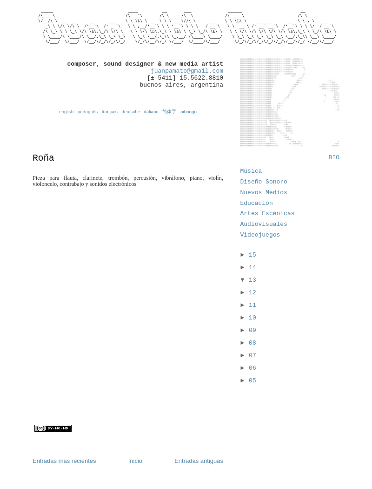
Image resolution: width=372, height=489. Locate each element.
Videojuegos (260, 234)
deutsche (131, 111)
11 (252, 305)
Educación (256, 203)
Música (251, 171)
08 (252, 343)
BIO (334, 157)
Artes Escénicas (267, 213)
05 (252, 380)
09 (252, 330)
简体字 (169, 111)
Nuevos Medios (263, 192)
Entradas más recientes (64, 460)
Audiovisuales (263, 224)
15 (252, 254)
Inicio (135, 460)
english (66, 111)
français (110, 111)
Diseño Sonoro (263, 181)
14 (252, 267)
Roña (43, 158)
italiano (151, 111)
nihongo (188, 111)
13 (252, 280)
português (88, 111)
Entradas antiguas (198, 460)
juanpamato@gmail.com (187, 71)
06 (252, 368)
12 (252, 292)
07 (252, 355)
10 (252, 317)
